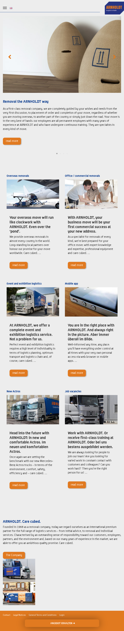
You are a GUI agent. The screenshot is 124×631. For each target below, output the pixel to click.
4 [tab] (67, 153)
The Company (14, 555)
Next (114, 57)
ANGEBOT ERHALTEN (62, 623)
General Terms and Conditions (43, 615)
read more (12, 141)
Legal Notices (19, 615)
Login (61, 615)
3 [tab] (63, 153)
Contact (6, 615)
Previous (10, 57)
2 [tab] (60, 153)
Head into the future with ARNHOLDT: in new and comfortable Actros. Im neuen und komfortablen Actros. (29, 442)
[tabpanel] (62, 83)
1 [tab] (57, 153)
